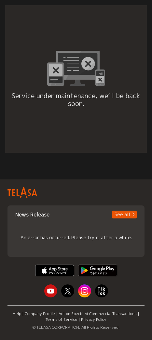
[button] (124, 214)
